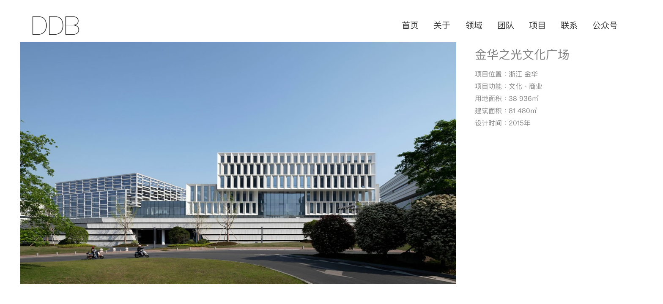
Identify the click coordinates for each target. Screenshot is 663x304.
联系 (569, 25)
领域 (474, 25)
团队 (505, 25)
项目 (537, 25)
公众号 (605, 25)
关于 (441, 25)
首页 (410, 25)
